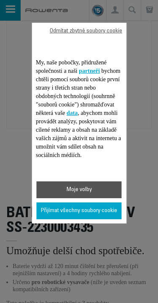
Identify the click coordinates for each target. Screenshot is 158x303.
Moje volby (79, 190)
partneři (89, 71)
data (72, 113)
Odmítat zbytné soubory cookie (86, 31)
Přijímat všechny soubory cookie (79, 211)
